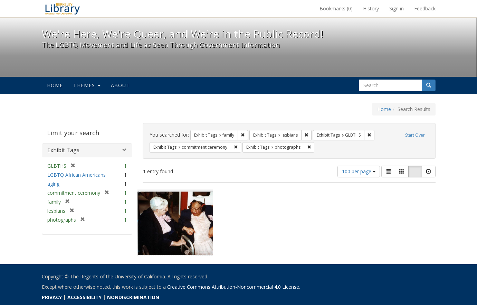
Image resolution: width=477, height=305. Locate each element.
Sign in (396, 8)
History (371, 8)
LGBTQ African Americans (76, 175)
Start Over (415, 135)
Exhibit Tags (63, 150)
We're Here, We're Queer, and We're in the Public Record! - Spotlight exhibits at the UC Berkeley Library (62, 8)
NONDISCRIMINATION (133, 297)
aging (53, 184)
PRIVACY (52, 297)
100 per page (358, 171)
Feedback (425, 8)
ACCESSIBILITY (84, 297)
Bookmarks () (336, 8)
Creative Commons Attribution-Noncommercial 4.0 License (233, 287)
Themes (86, 85)
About (120, 85)
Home (55, 85)
